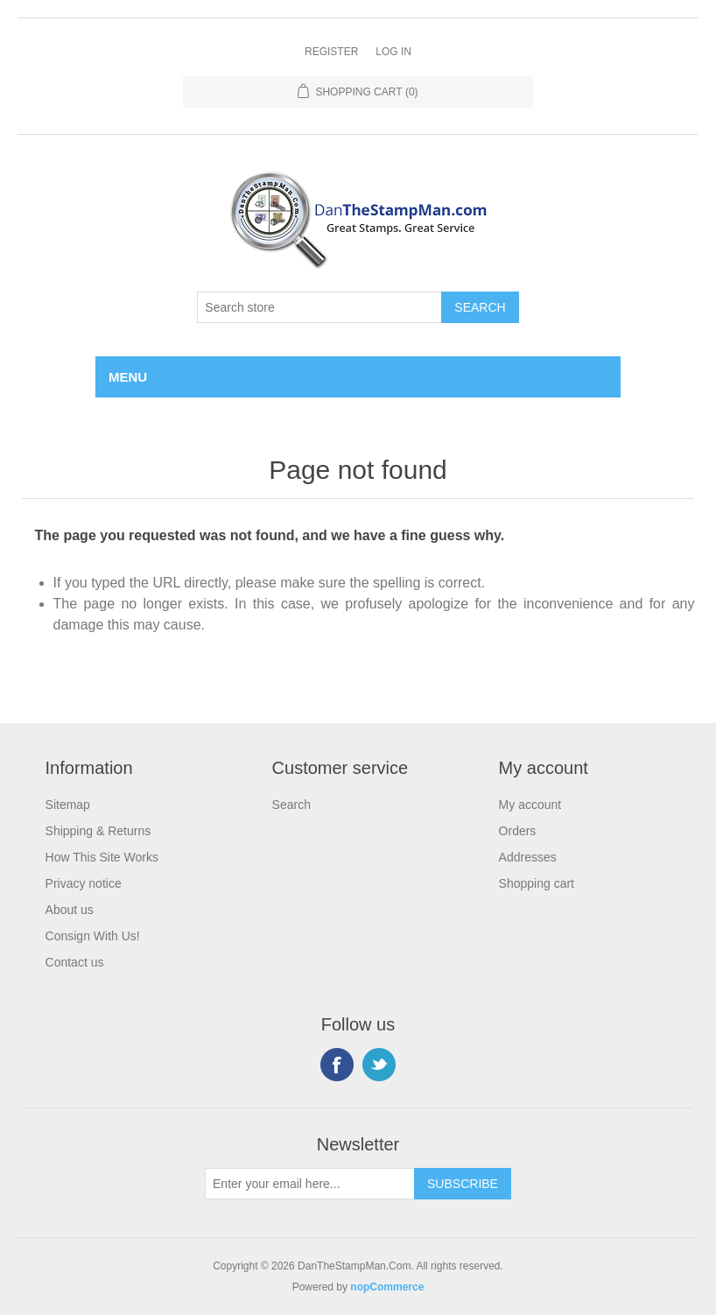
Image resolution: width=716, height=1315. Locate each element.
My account (530, 805)
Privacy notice (84, 883)
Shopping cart (536, 883)
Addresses (528, 857)
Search (291, 805)
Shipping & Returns (98, 831)
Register (331, 52)
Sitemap (68, 805)
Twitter (379, 1064)
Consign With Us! (93, 936)
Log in (393, 52)
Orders (518, 831)
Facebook (337, 1064)
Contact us (75, 962)
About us (70, 910)
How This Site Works (102, 857)
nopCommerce (387, 1287)
